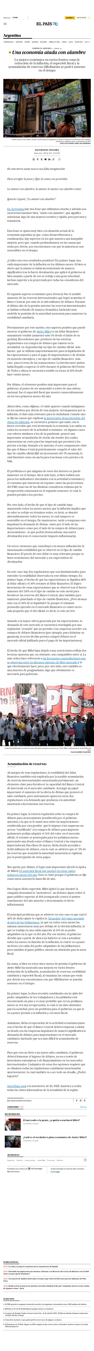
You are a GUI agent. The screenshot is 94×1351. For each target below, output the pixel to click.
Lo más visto (8, 1299)
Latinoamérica (30, 1160)
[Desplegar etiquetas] (85, 1160)
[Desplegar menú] (5, 24)
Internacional (9, 42)
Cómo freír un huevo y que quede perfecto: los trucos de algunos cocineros (33, 1320)
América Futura (54, 42)
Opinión (27, 42)
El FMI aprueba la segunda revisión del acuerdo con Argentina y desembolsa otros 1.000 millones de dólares (46, 1304)
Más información (14, 1172)
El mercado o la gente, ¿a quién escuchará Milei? (51, 1120)
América (20, 1160)
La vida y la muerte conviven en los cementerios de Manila (33, 1266)
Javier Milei (44, 331)
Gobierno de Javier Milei (41, 48)
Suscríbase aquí (16, 1086)
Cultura (87, 42)
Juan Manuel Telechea (47, 150)
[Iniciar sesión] (83, 18)
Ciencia (64, 42)
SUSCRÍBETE (70, 18)
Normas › (83, 1107)
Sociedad (35, 42)
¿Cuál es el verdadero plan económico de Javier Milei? (55, 1137)
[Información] (61, 49)
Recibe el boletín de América (21, 1101)
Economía (43, 42)
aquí (58, 1172)
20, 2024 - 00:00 (51, 153)
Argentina (12, 36)
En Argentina (16, 209)
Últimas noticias (10, 1262)
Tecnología (79, 42)
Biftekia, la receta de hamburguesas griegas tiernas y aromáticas (29, 1309)
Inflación (60, 1160)
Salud (71, 42)
